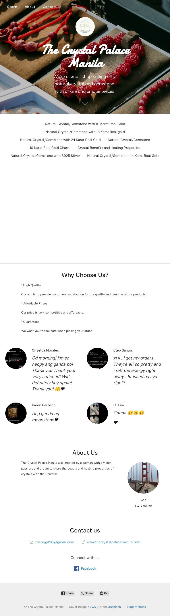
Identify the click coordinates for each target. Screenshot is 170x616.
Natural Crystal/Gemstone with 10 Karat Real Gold (85, 124)
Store (12, 6)
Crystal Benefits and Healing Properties (109, 148)
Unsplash (114, 607)
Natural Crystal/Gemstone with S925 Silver (45, 156)
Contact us (52, 6)
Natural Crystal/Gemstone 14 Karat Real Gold (123, 156)
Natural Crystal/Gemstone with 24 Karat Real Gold (60, 140)
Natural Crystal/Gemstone (129, 140)
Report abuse (136, 607)
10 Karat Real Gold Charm (50, 148)
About (30, 6)
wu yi (95, 607)
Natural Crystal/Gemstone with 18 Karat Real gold (85, 132)
